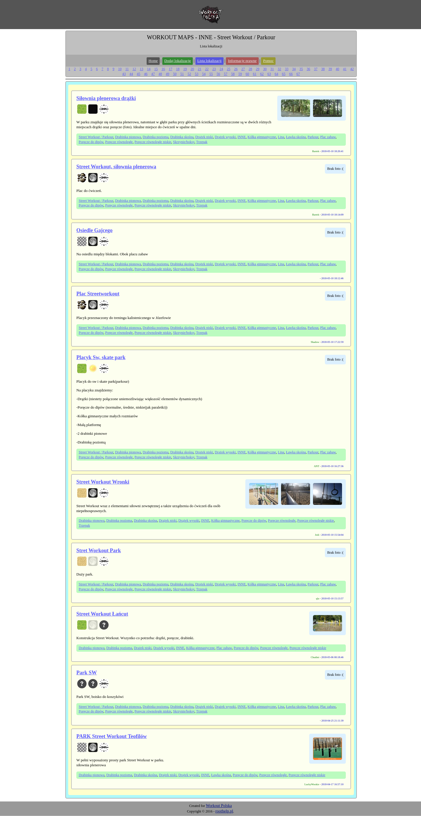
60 (247, 74)
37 (315, 69)
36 (308, 69)
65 (283, 74)
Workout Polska (219, 805)
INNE (242, 137)
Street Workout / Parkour (96, 137)
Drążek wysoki (225, 137)
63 (269, 74)
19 (185, 69)
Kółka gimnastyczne (262, 137)
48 (160, 74)
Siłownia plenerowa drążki (106, 98)
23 (214, 69)
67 (298, 74)
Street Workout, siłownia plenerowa (116, 167)
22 (206, 69)
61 (254, 74)
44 (131, 74)
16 (163, 69)
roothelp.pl (224, 811)
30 (265, 69)
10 (120, 69)
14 (148, 69)
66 (291, 74)
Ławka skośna (296, 137)
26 (236, 69)
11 (127, 69)
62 (262, 74)
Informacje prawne (242, 60)
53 (196, 74)
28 (250, 69)
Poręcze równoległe (119, 142)
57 (225, 74)
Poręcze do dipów (91, 142)
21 (199, 69)
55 (211, 74)
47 (153, 74)
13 (141, 69)
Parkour (313, 137)
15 (156, 69)
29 (257, 69)
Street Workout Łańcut (102, 614)
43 (124, 74)
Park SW (86, 673)
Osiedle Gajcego (94, 230)
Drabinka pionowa (128, 137)
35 (301, 69)
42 (352, 69)
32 (279, 69)
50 (175, 74)
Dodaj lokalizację (177, 60)
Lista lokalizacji (209, 60)
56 (218, 74)
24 (221, 69)
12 (134, 69)
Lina (281, 137)
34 (294, 69)
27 (243, 69)
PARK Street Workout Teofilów (111, 736)
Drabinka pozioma (155, 137)
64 (276, 74)
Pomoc (268, 60)
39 (330, 69)
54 (204, 74)
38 (323, 69)
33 (286, 69)
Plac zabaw (328, 137)
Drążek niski (204, 137)
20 (192, 69)
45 (138, 74)
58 (233, 74)
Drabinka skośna (181, 137)
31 (272, 69)
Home (153, 60)
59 (240, 74)
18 (177, 69)
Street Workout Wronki (102, 482)
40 (337, 69)
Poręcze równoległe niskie (152, 142)
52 (189, 74)
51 (182, 74)
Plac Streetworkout (97, 294)
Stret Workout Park (98, 550)
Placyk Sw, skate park (100, 357)
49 (167, 74)
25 (228, 69)
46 (145, 74)
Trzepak (201, 142)
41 (344, 69)
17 (170, 69)
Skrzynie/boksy (184, 142)
